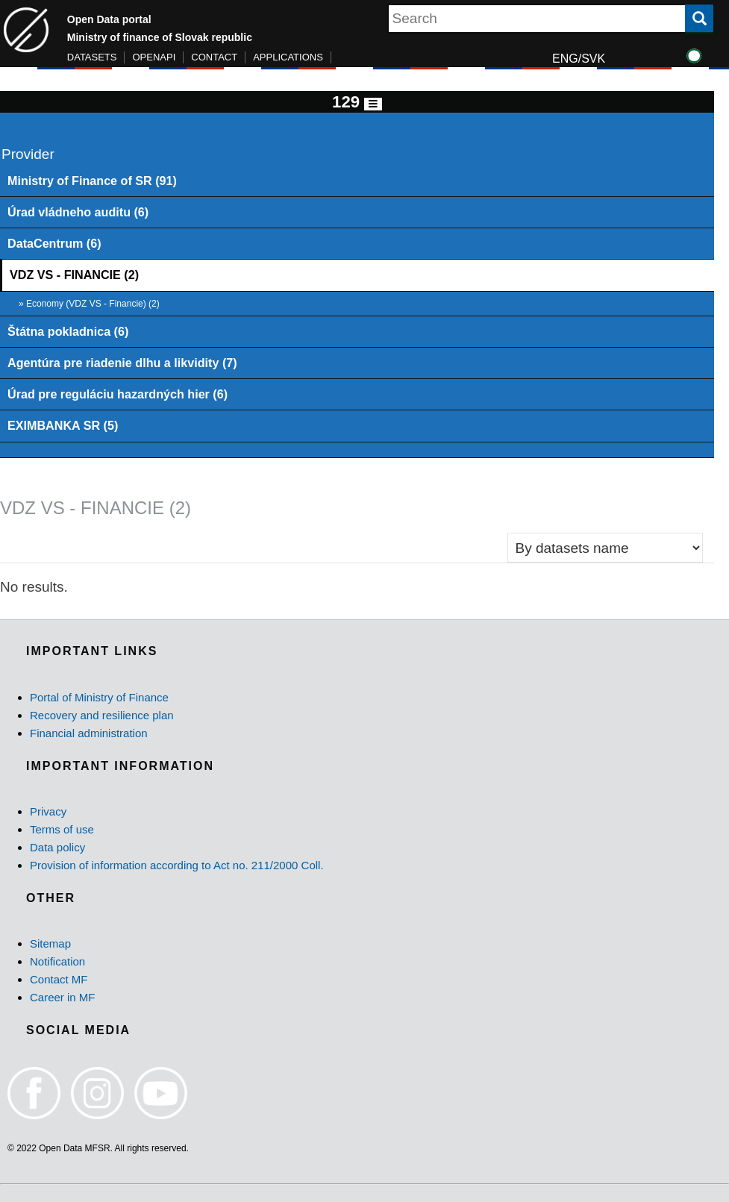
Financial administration (89, 733)
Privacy (48, 811)
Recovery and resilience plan (102, 715)
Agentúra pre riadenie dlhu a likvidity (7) (122, 362)
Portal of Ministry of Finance (99, 697)
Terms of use (62, 829)
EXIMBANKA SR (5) (62, 425)
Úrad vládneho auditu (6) (77, 212)
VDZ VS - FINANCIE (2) (74, 274)
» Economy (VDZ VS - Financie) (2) (89, 303)
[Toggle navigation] (373, 104)
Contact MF (59, 979)
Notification (57, 961)
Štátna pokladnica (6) (67, 331)
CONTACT (214, 57)
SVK (593, 58)
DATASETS (92, 57)
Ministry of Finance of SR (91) (92, 180)
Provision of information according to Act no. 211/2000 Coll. (177, 865)
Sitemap (50, 943)
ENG (565, 58)
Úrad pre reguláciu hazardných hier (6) (117, 394)
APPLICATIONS (288, 57)
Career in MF (63, 997)
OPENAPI (153, 57)
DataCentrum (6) (54, 243)
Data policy (57, 847)
